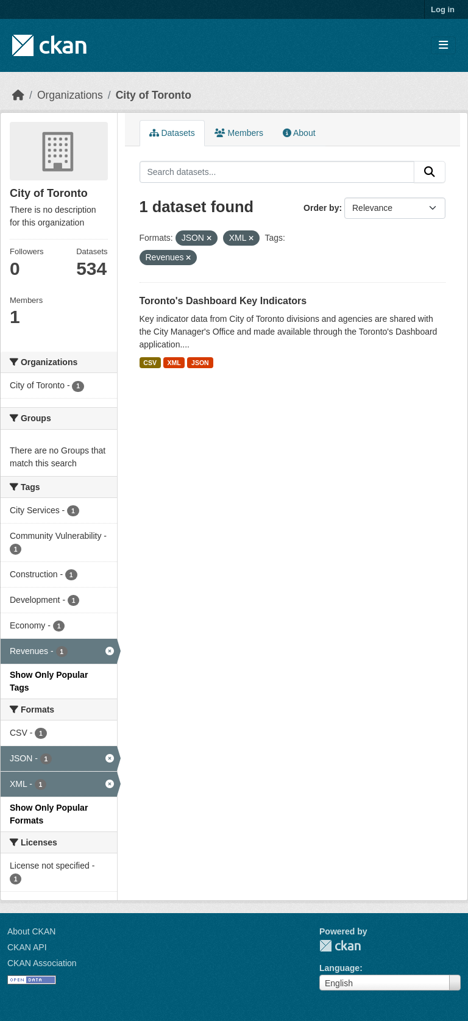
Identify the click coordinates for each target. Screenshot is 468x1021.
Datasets (172, 133)
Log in (443, 9)
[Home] (18, 95)
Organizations (70, 95)
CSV (150, 362)
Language (339, 968)
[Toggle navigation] (443, 45)
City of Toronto (153, 95)
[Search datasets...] (277, 172)
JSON (200, 362)
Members (238, 133)
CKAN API (27, 947)
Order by (321, 208)
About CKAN (31, 931)
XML (173, 362)
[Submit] (429, 172)
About (299, 133)
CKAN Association (42, 963)
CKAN (340, 945)
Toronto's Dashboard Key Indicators (223, 301)
